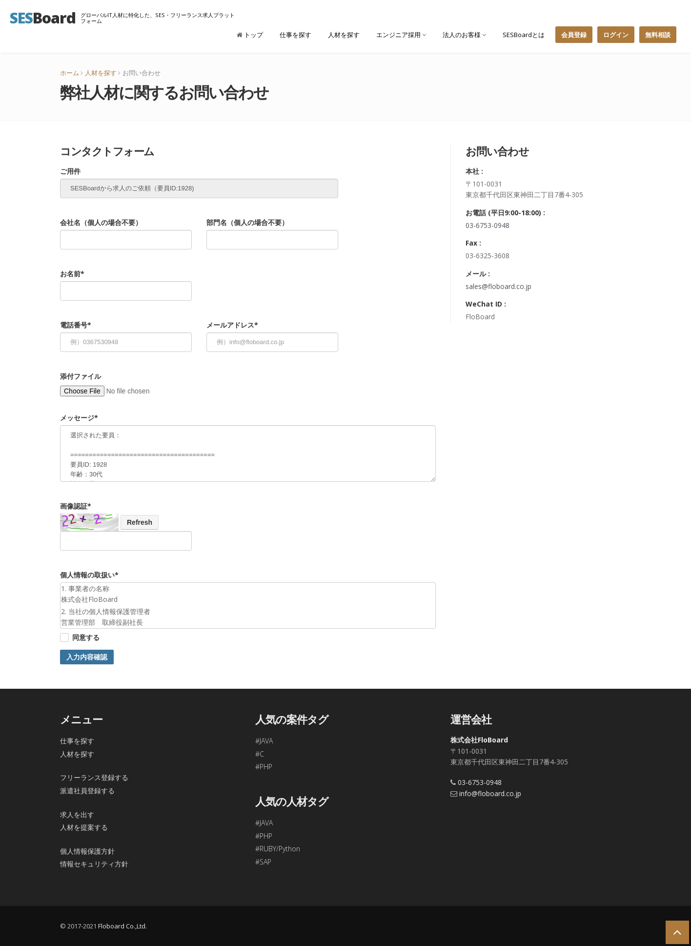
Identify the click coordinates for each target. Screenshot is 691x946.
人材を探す (344, 34)
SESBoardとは (524, 34)
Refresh (139, 522)
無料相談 (658, 34)
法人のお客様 (464, 34)
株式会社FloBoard (479, 739)
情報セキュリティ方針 (94, 863)
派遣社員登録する (87, 790)
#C (259, 754)
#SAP (263, 861)
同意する (86, 637)
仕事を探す (295, 34)
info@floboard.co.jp (490, 793)
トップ (250, 34)
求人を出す (77, 814)
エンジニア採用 (401, 34)
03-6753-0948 (487, 225)
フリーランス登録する (94, 777)
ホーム (69, 72)
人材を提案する (84, 827)
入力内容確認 (86, 657)
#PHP (263, 766)
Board (43, 17)
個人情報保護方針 (87, 851)
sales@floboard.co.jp (498, 286)
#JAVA (264, 740)
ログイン (616, 34)
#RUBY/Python (277, 848)
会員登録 (574, 34)
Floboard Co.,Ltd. (122, 926)
